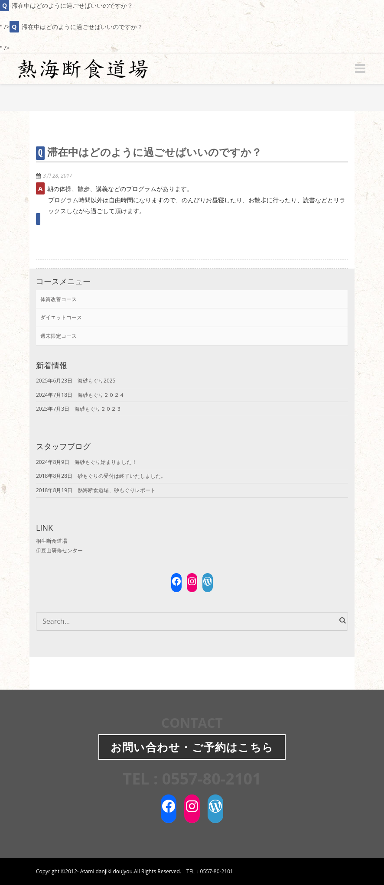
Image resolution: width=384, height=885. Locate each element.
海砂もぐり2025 (96, 380)
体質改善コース (58, 299)
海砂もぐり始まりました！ (106, 462)
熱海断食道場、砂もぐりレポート (117, 490)
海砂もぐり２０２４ (101, 395)
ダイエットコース (61, 317)
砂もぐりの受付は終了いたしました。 (122, 476)
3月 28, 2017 (57, 175)
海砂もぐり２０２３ (98, 408)
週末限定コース (58, 336)
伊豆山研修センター (59, 550)
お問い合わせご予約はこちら (192, 746)
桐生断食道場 (51, 541)
